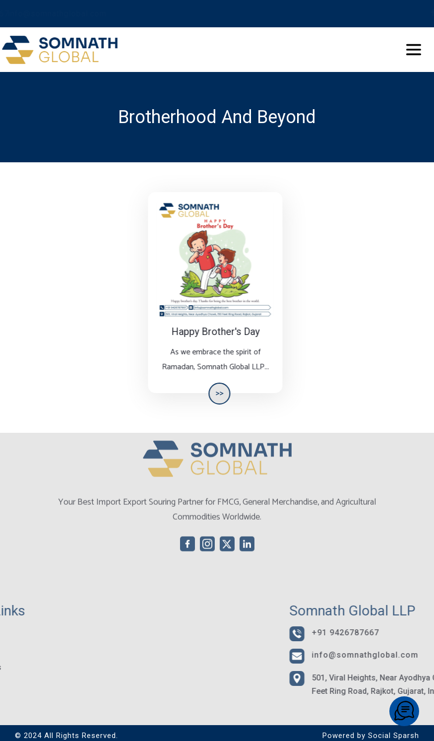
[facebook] (378, 12)
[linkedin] (422, 12)
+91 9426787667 (57, 13)
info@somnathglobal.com (169, 13)
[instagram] (392, 12)
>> (213, 393)
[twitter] (407, 12)
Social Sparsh (393, 735)
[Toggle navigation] (394, 49)
